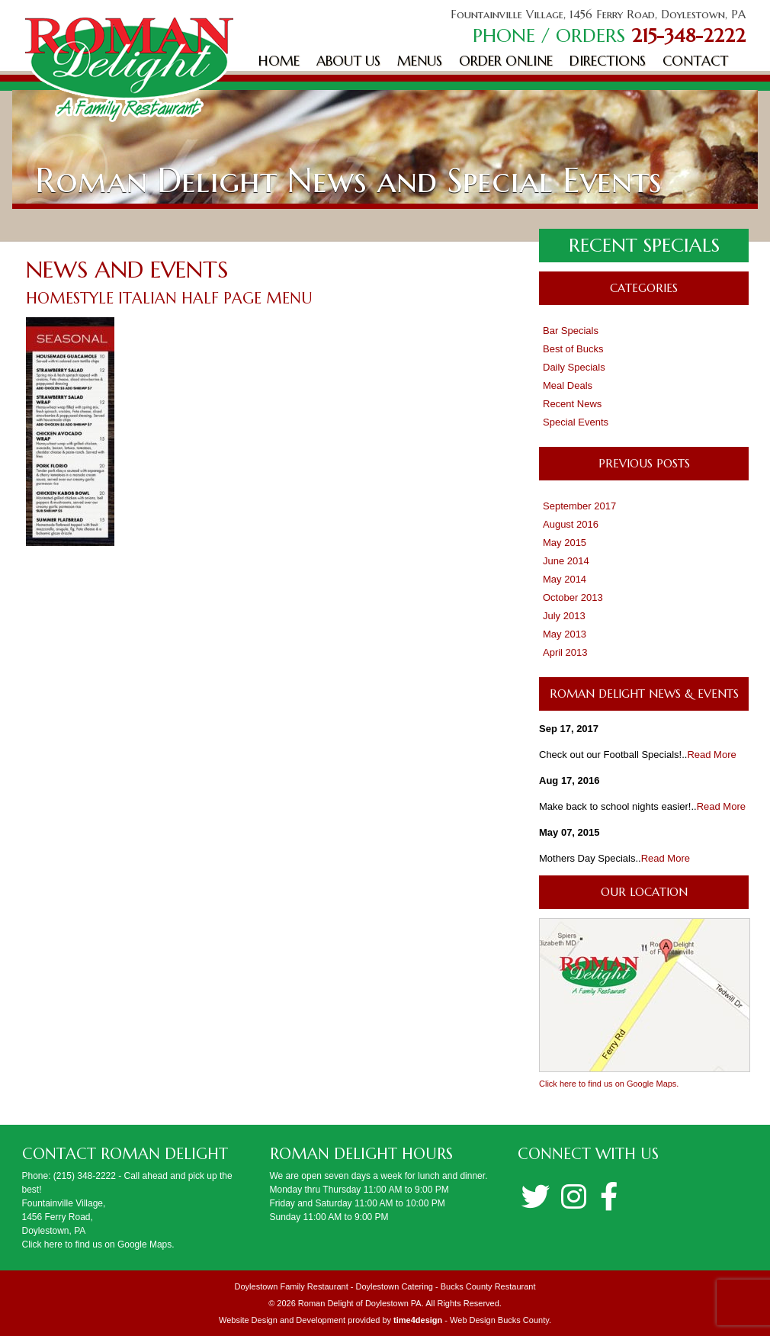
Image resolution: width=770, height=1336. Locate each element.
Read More (711, 754)
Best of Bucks (573, 349)
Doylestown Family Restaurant (291, 1286)
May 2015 (564, 542)
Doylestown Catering (394, 1286)
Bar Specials (570, 330)
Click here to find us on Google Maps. (609, 1083)
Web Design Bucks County (499, 1320)
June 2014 (566, 561)
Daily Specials (574, 367)
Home (279, 60)
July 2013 (564, 615)
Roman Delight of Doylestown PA (360, 1303)
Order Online (506, 60)
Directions (607, 60)
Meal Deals (567, 385)
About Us (348, 60)
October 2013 (573, 597)
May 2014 (564, 579)
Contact (695, 60)
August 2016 (570, 524)
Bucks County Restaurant (488, 1286)
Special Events (575, 422)
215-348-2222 (688, 35)
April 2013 (565, 652)
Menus (419, 60)
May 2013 (564, 634)
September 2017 (579, 506)
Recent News (572, 403)
